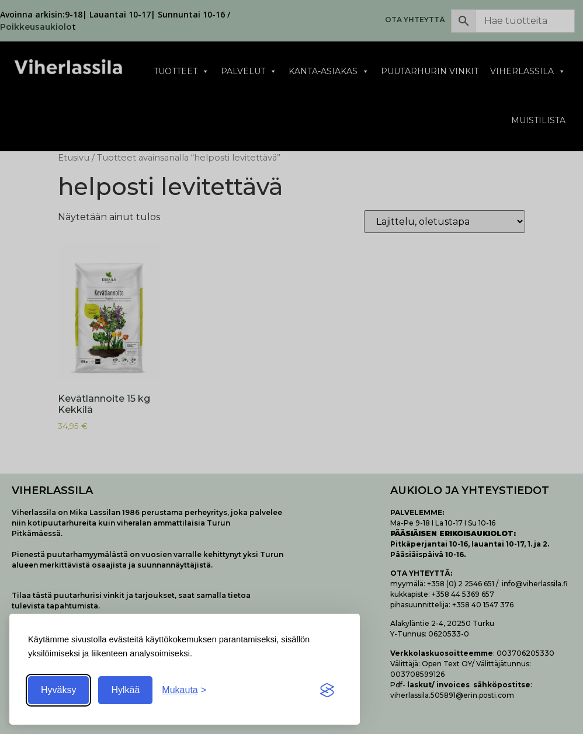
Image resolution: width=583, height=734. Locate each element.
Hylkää (125, 690)
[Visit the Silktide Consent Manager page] (327, 690)
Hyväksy (58, 690)
